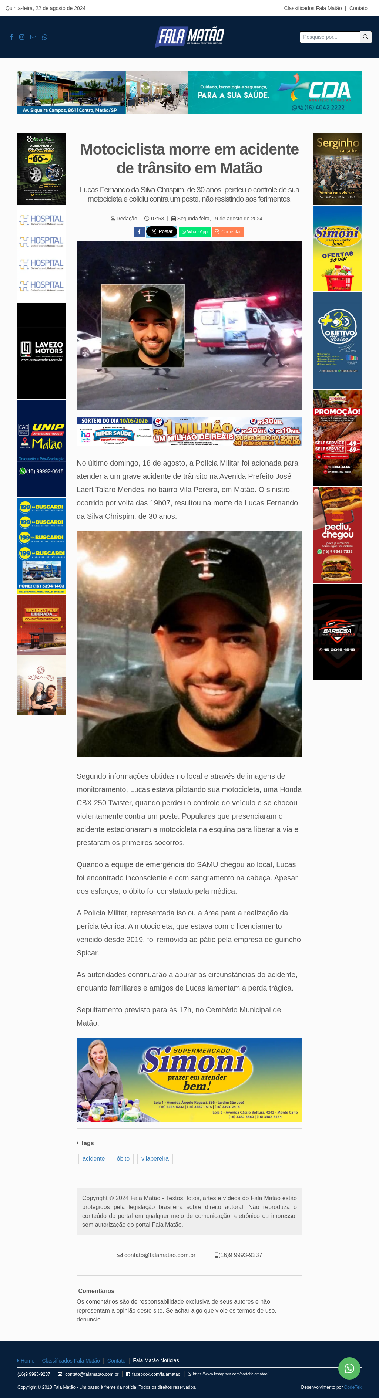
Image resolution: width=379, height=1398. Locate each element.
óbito (123, 1158)
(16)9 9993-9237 (33, 1374)
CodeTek (353, 1387)
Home (25, 1361)
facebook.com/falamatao (153, 1374)
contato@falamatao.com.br (88, 1374)
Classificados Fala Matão (313, 8)
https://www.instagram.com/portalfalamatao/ (228, 1374)
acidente (94, 1158)
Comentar (228, 231)
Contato (358, 8)
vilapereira (155, 1158)
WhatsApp (195, 231)
